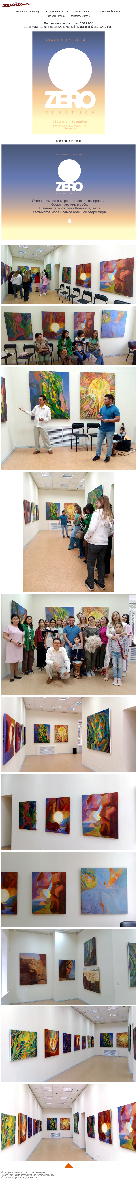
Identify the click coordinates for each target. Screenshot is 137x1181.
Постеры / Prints (55, 15)
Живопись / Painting (27, 11)
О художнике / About (56, 11)
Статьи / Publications (108, 11)
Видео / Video (82, 11)
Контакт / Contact (80, 15)
